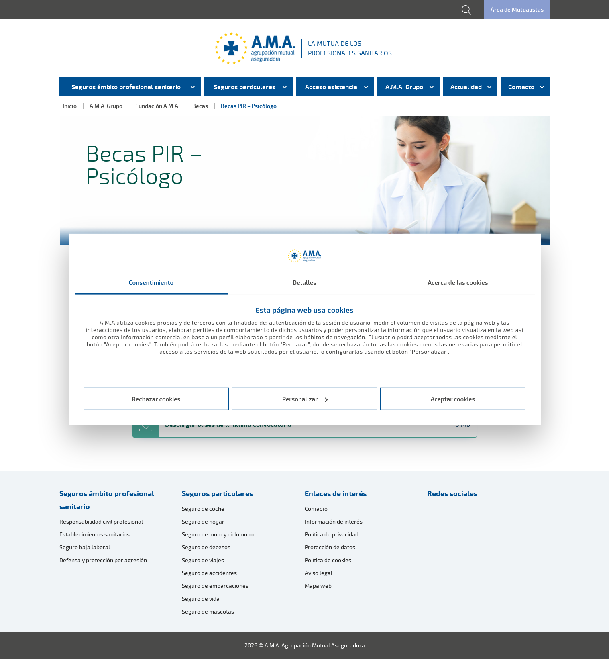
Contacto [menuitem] (521, 86)
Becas (200, 106)
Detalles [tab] (304, 282)
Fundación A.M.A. (157, 106)
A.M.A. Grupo (106, 106)
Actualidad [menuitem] (466, 86)
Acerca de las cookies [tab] (458, 282)
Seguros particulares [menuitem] (244, 86)
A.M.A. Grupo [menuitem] (404, 86)
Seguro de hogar (203, 521)
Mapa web (318, 585)
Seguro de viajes (203, 560)
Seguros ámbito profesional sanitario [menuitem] (126, 86)
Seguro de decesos (206, 547)
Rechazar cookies (156, 399)
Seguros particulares (217, 493)
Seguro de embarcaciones (215, 585)
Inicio (70, 106)
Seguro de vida (201, 598)
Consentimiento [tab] (151, 282)
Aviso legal (318, 573)
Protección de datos (330, 547)
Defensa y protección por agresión (103, 560)
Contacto (316, 508)
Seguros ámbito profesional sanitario (106, 500)
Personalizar (305, 399)
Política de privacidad (331, 534)
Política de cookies (328, 560)
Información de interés (334, 521)
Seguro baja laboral (84, 547)
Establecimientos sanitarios (94, 534)
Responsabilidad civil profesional (101, 521)
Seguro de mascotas (208, 611)
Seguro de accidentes (209, 573)
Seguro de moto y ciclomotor (218, 534)
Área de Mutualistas (517, 9)
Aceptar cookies (453, 399)
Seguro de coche (203, 508)
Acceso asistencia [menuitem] (331, 86)
